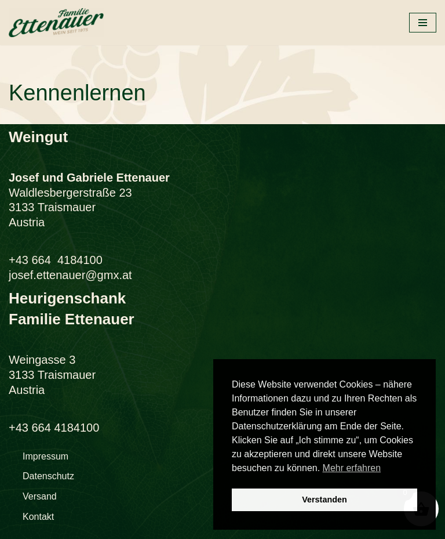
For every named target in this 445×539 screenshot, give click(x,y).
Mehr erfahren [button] (352, 468)
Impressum (45, 456)
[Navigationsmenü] (422, 22)
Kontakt (38, 517)
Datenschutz (48, 476)
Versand (40, 496)
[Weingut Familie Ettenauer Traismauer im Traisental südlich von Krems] (56, 22)
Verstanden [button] (324, 499)
